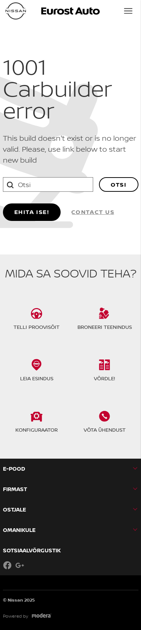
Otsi (118, 184)
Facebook (7, 565)
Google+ (19, 565)
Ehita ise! (31, 212)
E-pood (14, 468)
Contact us (93, 212)
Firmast (15, 489)
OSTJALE (14, 509)
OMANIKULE (19, 530)
